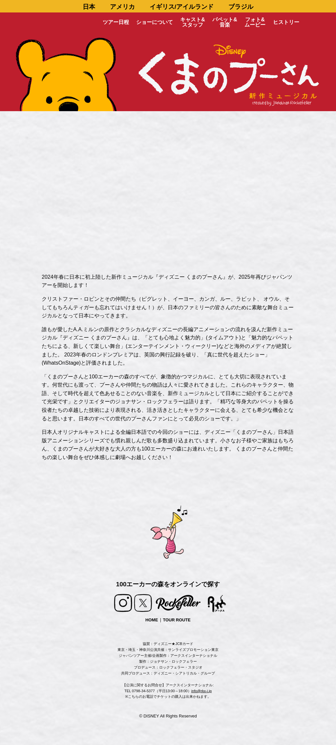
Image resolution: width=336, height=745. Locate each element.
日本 (89, 6)
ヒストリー (286, 22)
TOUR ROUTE (177, 619)
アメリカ (122, 6)
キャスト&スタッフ (192, 22)
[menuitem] (89, 6)
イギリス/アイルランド (182, 6)
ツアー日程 (116, 22)
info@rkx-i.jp (201, 691)
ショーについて (154, 22)
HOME (151, 619)
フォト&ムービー (254, 22)
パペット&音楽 (224, 22)
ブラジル (240, 6)
